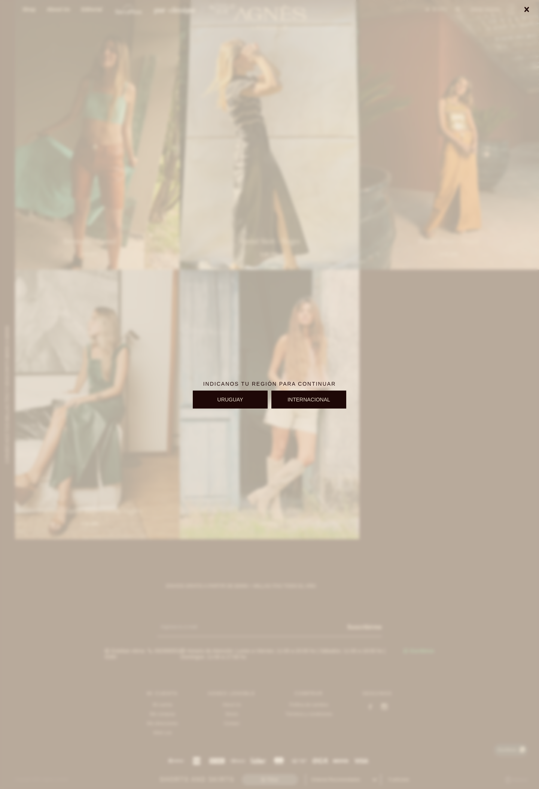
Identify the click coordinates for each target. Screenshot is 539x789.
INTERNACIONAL (308, 400)
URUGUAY (230, 400)
